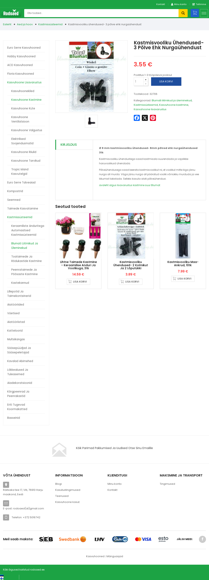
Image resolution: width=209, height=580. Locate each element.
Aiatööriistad (16, 322)
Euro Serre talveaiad (21, 182)
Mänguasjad (115, 556)
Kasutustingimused (67, 490)
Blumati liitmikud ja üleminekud (24, 246)
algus (112, 185)
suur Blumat (152, 185)
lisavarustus (124, 185)
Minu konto (115, 484)
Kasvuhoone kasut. (67, 502)
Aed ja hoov (25, 24)
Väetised (13, 313)
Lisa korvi (166, 81)
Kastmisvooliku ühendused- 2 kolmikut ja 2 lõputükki (130, 265)
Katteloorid (15, 331)
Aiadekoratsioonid (19, 383)
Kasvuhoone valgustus (26, 130)
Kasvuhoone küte (23, 108)
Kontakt (160, 4)
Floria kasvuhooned (20, 74)
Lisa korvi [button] (80, 281)
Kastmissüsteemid (50, 24)
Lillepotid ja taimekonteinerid (19, 294)
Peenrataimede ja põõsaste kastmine (24, 272)
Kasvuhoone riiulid (23, 152)
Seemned (13, 200)
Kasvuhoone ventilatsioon (20, 119)
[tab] (74, 145)
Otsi (183, 13)
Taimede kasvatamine (22, 208)
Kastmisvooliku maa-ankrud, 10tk (183, 263)
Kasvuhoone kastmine (26, 100)
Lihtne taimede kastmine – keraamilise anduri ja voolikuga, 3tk (78, 265)
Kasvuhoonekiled (22, 91)
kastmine (138, 185)
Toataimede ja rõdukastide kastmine (26, 259)
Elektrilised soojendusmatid (22, 141)
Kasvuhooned (95, 556)
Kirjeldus (69, 144)
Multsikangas (16, 339)
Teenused (62, 496)
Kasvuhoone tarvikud (25, 161)
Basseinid (13, 418)
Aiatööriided (15, 305)
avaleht (104, 185)
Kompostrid (15, 191)
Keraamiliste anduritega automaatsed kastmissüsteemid (27, 230)
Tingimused (167, 484)
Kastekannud (20, 283)
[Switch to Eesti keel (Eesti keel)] (8, 576)
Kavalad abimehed (20, 361)
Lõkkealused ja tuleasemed (17, 372)
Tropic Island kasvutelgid (19, 172)
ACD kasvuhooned (20, 65)
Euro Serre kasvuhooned (24, 48)
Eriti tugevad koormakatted (17, 407)
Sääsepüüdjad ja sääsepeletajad (19, 350)
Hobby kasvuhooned (21, 56)
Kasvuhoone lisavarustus (24, 82)
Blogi (58, 484)
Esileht (7, 24)
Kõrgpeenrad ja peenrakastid (18, 394)
